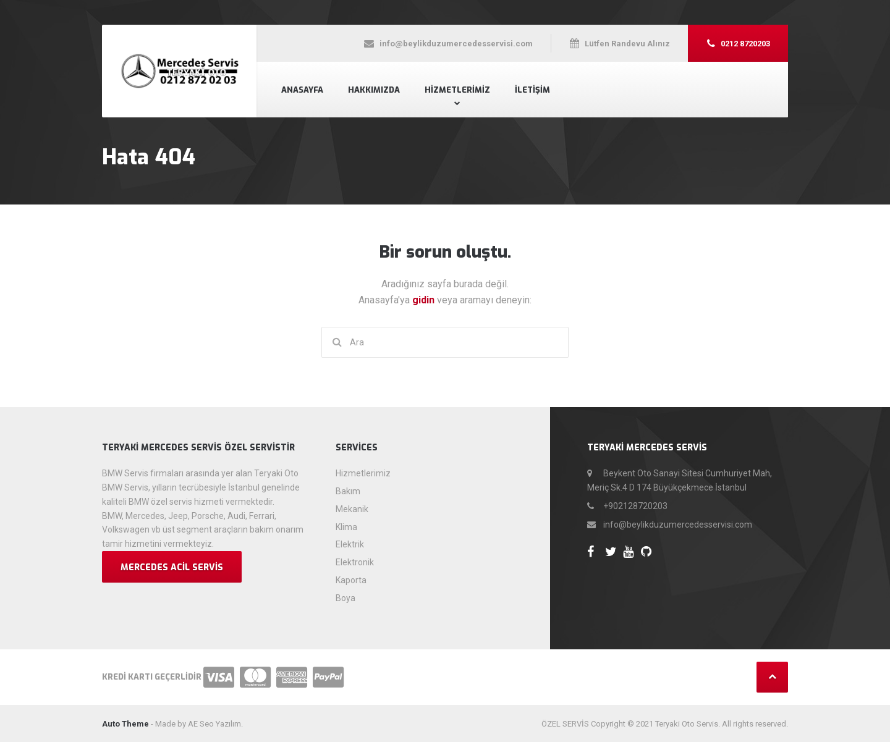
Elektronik (355, 562)
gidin (424, 300)
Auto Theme (125, 723)
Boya (345, 598)
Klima (346, 527)
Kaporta (351, 580)
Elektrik (350, 544)
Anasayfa (302, 90)
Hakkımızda (374, 90)
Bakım (348, 491)
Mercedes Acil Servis (172, 567)
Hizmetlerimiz (457, 90)
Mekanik (352, 509)
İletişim (532, 90)
